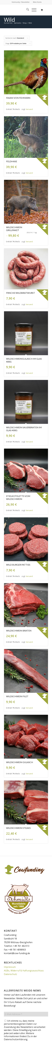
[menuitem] (20, 2)
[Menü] (32, 9)
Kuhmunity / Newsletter (21, 2)
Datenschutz (10, 974)
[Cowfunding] (21, 9)
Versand (29, 109)
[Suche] (26, 9)
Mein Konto (37, 2)
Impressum (10, 966)
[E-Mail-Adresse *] (26, 1014)
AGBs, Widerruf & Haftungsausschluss (24, 970)
